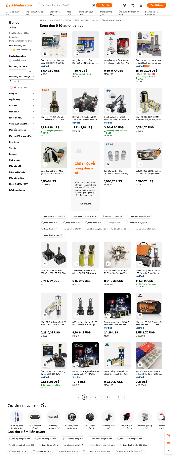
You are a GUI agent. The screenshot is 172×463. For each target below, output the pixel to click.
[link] (168, 435)
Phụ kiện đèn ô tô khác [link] (112, 20)
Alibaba (43, 20)
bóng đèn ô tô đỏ (49, 222)
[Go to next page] (124, 397)
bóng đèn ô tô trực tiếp (147, 229)
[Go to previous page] (78, 397)
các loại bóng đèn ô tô (19, 439)
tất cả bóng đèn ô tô (96, 229)
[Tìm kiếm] (104, 5)
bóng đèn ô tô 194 (50, 229)
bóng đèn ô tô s (93, 222)
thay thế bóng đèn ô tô (67, 451)
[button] (93, 5)
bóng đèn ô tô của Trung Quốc (96, 451)
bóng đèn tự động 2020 (73, 439)
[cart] (133, 5)
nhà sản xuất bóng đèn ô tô (53, 216)
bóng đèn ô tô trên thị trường (102, 445)
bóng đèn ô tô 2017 (18, 451)
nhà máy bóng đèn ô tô (112, 216)
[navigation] (21, 209)
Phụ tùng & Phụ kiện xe (60, 20)
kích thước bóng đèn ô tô (100, 439)
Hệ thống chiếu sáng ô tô (86, 20)
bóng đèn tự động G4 (137, 222)
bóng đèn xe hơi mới (48, 445)
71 (119, 397)
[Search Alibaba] (65, 5)
